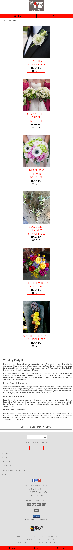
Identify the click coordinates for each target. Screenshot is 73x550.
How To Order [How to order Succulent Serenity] (36, 238)
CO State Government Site (46, 539)
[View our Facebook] (33, 481)
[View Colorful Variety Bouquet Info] (36, 264)
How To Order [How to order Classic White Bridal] (36, 126)
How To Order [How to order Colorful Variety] (36, 291)
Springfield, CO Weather (26, 539)
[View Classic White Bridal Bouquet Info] (36, 95)
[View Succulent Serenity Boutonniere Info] (36, 207)
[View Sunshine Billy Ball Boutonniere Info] (36, 317)
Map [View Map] (36, 548)
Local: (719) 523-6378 (36, 495)
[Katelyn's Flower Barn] (36, 11)
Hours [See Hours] (60, 548)
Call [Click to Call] (12, 548)
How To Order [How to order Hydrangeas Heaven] (36, 182)
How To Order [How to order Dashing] (36, 69)
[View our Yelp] (39, 481)
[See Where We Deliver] (36, 448)
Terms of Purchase (37, 542)
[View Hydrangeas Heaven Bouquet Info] (36, 151)
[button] (36, 516)
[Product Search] (37, 437)
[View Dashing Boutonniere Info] (36, 42)
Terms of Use (50, 542)
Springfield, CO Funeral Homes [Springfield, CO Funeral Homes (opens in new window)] (26, 536)
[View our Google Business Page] (36, 481)
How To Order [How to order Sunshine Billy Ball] (36, 344)
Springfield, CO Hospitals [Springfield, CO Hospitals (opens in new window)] (48, 536)
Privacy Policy (23, 542)
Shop (18, 15)
